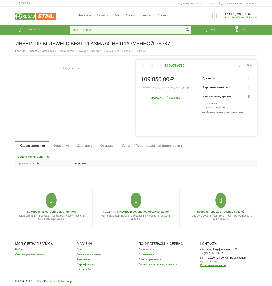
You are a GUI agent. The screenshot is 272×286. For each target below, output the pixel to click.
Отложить (156, 98)
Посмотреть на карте (213, 265)
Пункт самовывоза (230, 3)
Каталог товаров (40, 29)
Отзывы (106, 145)
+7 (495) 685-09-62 (240, 14)
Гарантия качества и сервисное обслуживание (136, 211)
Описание (61, 145)
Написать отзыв (174, 65)
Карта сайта (84, 269)
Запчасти (102, 15)
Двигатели (84, 15)
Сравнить (173, 98)
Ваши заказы (147, 249)
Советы (162, 15)
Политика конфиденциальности (158, 264)
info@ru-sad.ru (208, 261)
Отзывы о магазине (89, 254)
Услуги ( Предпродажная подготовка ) (152, 145)
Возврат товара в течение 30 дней (221, 211)
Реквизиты (83, 259)
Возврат (212, 3)
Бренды (130, 15)
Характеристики (32, 145)
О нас (80, 249)
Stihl (117, 15)
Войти (19, 249)
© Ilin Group (65, 281)
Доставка (84, 145)
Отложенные (146, 254)
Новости (250, 3)
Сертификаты (85, 264)
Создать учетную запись (30, 254)
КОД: (239, 65)
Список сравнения (150, 259)
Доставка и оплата (192, 3)
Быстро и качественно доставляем (51, 211)
